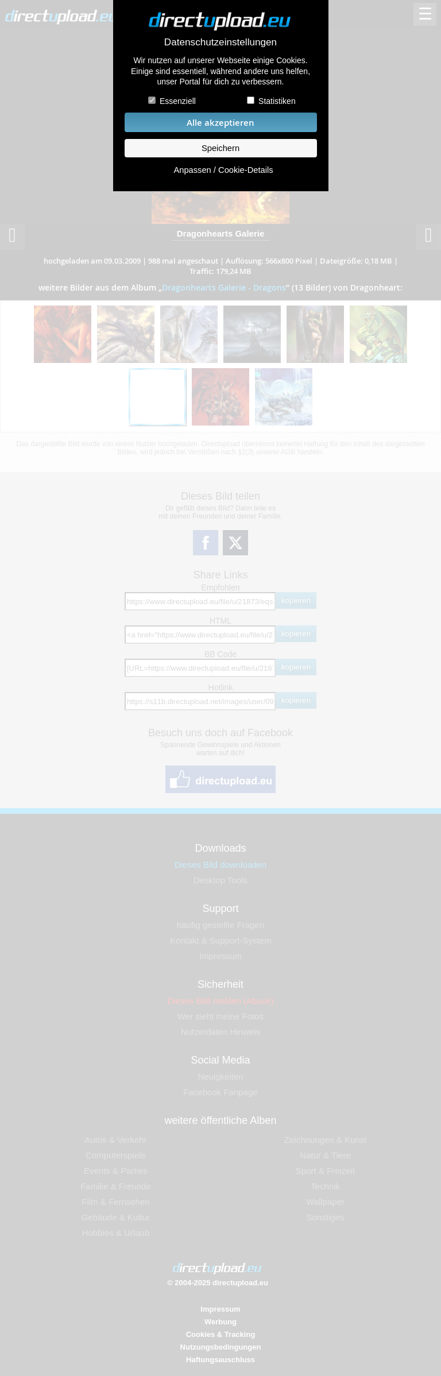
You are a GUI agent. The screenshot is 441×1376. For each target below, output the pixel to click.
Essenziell (178, 101)
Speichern (220, 148)
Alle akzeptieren (220, 122)
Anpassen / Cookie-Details (223, 170)
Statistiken (277, 101)
